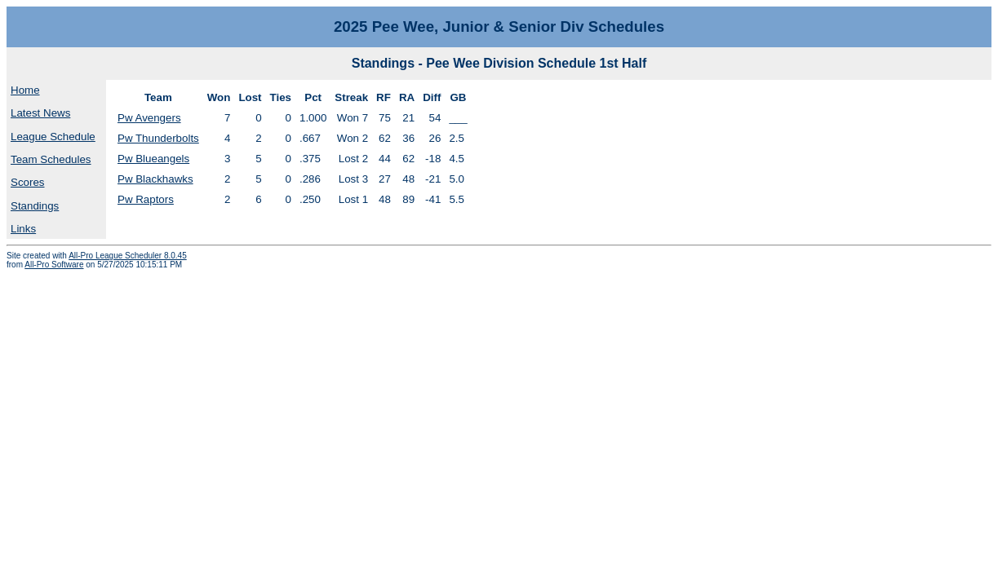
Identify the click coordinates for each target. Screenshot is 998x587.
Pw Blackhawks (155, 179)
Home (25, 90)
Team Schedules (51, 159)
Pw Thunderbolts (158, 138)
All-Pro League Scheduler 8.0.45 (128, 255)
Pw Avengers (149, 118)
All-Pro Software (53, 264)
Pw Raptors (146, 199)
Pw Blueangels (153, 158)
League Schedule (53, 136)
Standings (35, 206)
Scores (27, 182)
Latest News (40, 113)
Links (23, 229)
